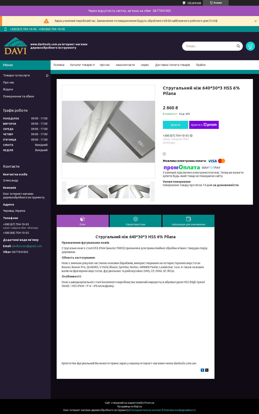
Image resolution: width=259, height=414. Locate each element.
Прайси (201, 64)
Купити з (204, 125)
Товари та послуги (16, 75)
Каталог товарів (81, 64)
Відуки (8, 89)
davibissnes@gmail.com (27, 246)
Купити (175, 124)
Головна (59, 64)
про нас (105, 64)
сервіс (145, 64)
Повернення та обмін (18, 96)
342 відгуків (194, 2)
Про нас (8, 82)
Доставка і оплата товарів (172, 64)
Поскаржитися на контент (146, 410)
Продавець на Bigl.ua (129, 406)
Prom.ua (149, 402)
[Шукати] (238, 46)
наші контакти (125, 64)
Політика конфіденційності (179, 410)
